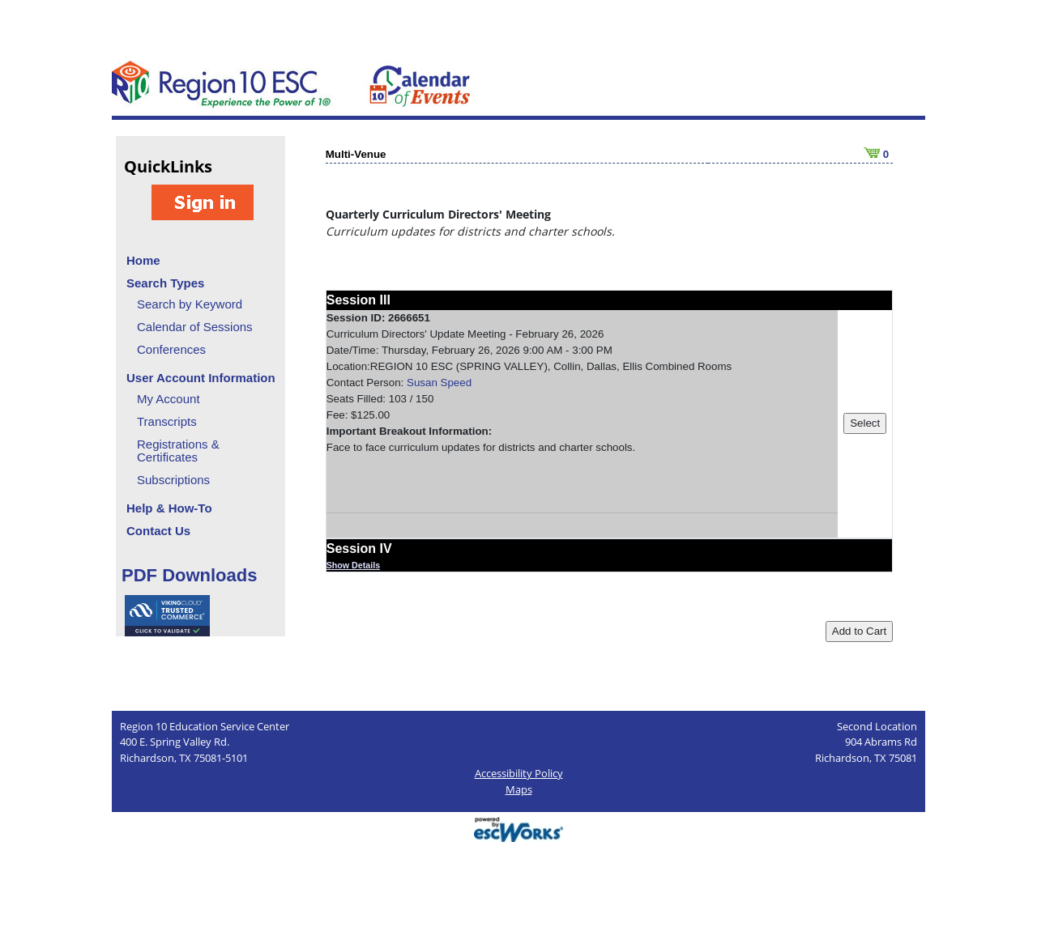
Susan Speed (439, 382)
